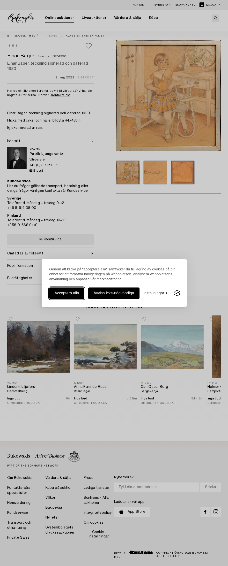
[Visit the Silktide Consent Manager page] (177, 293)
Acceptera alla (67, 293)
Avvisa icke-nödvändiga (114, 293)
